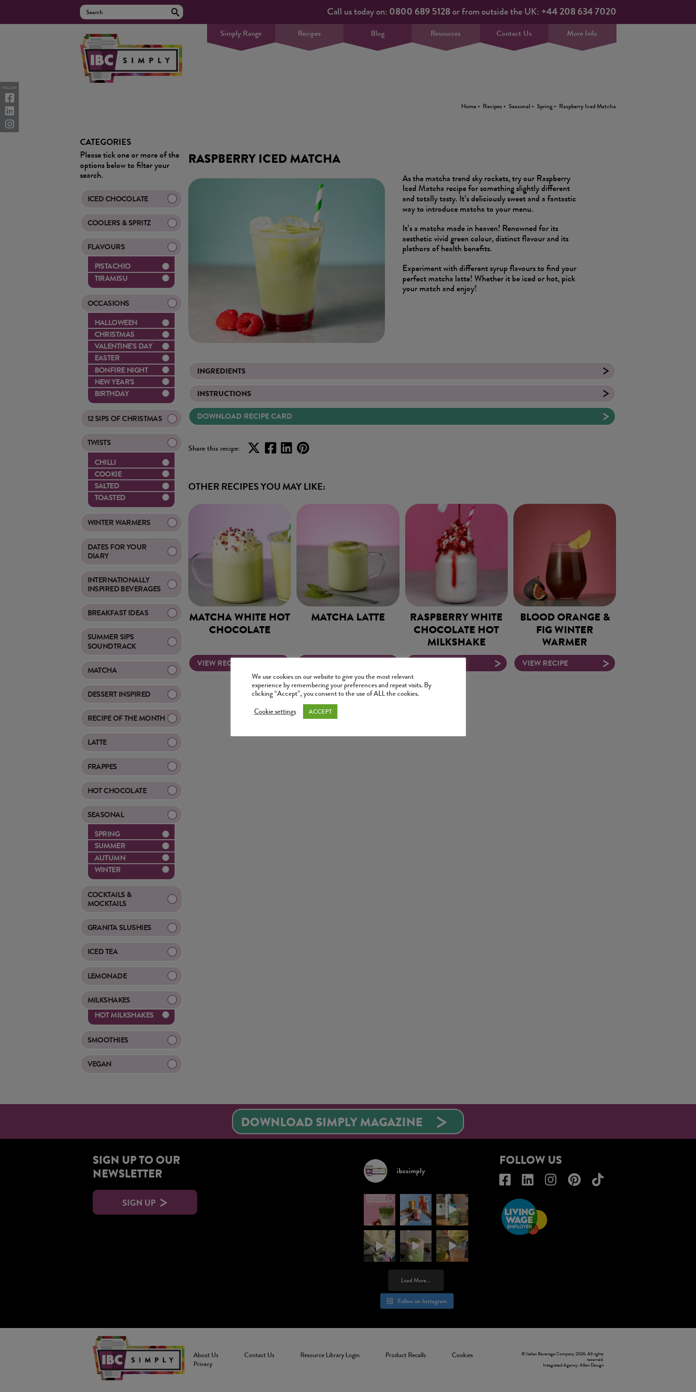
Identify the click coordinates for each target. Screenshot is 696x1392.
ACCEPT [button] (320, 711)
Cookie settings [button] (275, 712)
